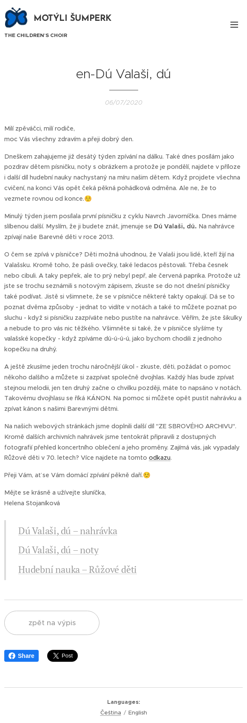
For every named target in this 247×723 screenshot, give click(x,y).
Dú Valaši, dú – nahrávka (67, 530)
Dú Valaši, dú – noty (58, 550)
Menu (234, 24)
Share (21, 655)
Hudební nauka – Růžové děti (77, 569)
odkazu (159, 457)
